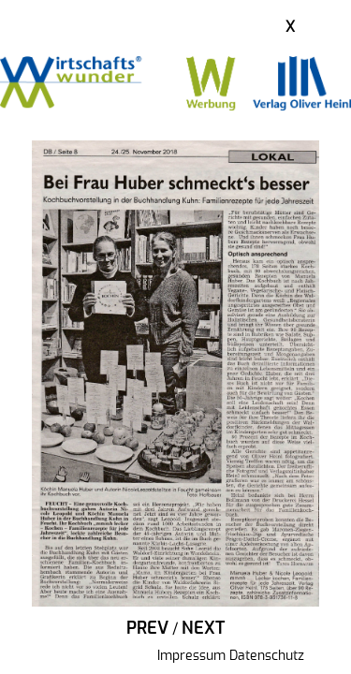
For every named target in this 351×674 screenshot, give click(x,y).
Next (203, 629)
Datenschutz (266, 656)
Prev (147, 629)
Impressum (191, 656)
